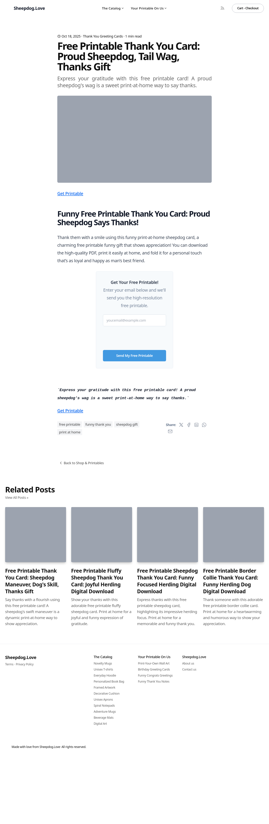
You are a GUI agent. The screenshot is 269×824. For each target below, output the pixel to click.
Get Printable (70, 261)
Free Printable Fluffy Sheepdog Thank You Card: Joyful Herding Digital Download (97, 786)
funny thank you (98, 630)
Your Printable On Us (149, 8)
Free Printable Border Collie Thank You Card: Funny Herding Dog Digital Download (230, 786)
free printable (69, 630)
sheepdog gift (127, 630)
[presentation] (134, 404)
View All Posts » (16, 703)
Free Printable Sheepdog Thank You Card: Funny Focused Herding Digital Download (167, 786)
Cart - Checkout (248, 8)
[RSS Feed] (222, 8)
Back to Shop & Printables (81, 668)
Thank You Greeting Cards (103, 36)
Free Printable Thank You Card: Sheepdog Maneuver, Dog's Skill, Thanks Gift (32, 786)
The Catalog (113, 8)
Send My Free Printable (134, 423)
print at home (69, 637)
